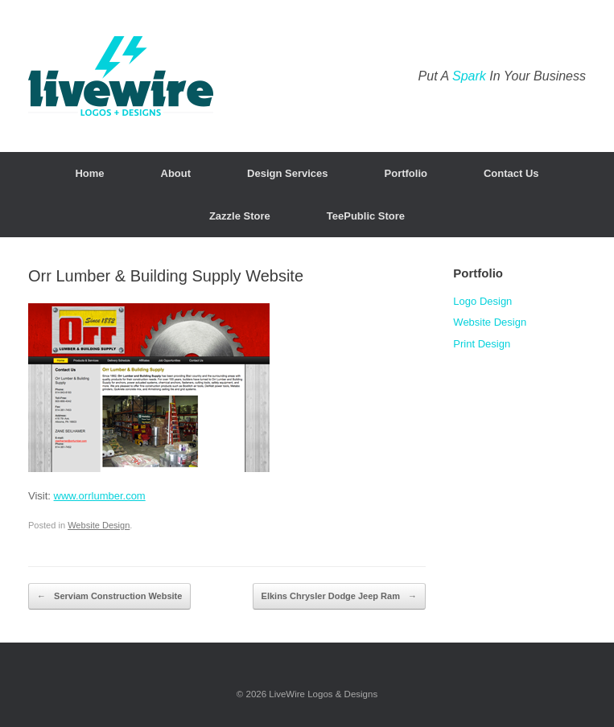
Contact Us (511, 173)
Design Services (287, 173)
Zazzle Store (239, 216)
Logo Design (482, 301)
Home (89, 173)
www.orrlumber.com (100, 496)
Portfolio (406, 173)
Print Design (481, 344)
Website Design (99, 525)
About (176, 173)
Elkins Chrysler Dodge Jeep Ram (339, 597)
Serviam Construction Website (109, 597)
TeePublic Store (366, 216)
